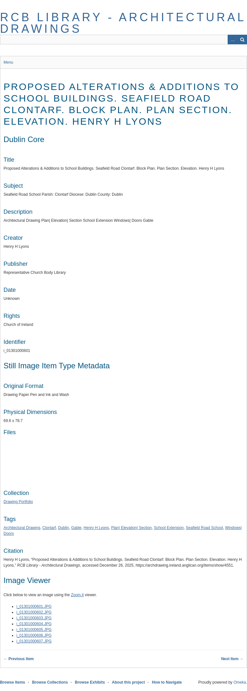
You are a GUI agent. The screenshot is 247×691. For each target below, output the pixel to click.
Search (242, 39)
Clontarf (49, 527)
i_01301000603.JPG (33, 618)
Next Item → (232, 659)
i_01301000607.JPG (33, 641)
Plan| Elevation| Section (131, 527)
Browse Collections (50, 682)
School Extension (169, 527)
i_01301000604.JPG (33, 624)
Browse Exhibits (90, 682)
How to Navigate (167, 682)
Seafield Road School (204, 527)
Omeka (239, 682)
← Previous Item (19, 659)
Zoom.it (77, 595)
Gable (76, 527)
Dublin (63, 527)
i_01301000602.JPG (33, 612)
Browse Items (12, 682)
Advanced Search (232, 39)
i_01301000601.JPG (33, 606)
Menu (8, 62)
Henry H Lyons (96, 527)
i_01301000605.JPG (33, 629)
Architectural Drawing (22, 527)
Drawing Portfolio (18, 501)
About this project (128, 682)
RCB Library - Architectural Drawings (123, 23)
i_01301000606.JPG (33, 635)
